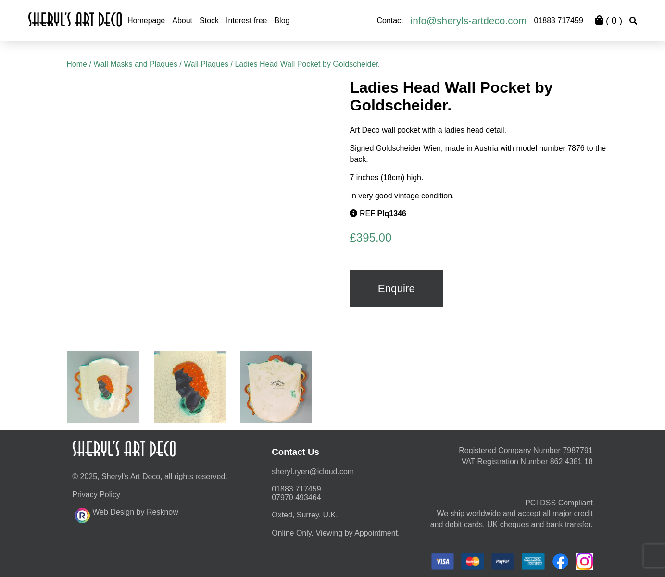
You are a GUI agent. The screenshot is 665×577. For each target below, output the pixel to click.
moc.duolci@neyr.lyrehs (313, 471)
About (182, 20)
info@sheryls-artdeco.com (469, 20)
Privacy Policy (96, 495)
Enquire (396, 288)
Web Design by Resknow (126, 514)
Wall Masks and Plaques (135, 64)
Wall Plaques (206, 64)
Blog (281, 20)
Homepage (146, 20)
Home (76, 64)
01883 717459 (558, 20)
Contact (389, 20)
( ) (608, 20)
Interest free (246, 20)
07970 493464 (296, 497)
